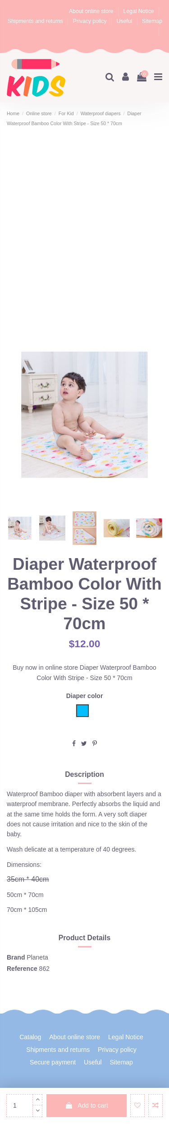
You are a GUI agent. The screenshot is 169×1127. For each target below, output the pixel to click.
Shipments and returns (36, 21)
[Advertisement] (84, 234)
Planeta (37, 957)
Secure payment (53, 1062)
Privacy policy (90, 21)
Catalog (30, 1037)
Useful (125, 21)
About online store (92, 11)
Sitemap (152, 21)
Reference (22, 968)
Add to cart (86, 1105)
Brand (16, 957)
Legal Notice (139, 11)
